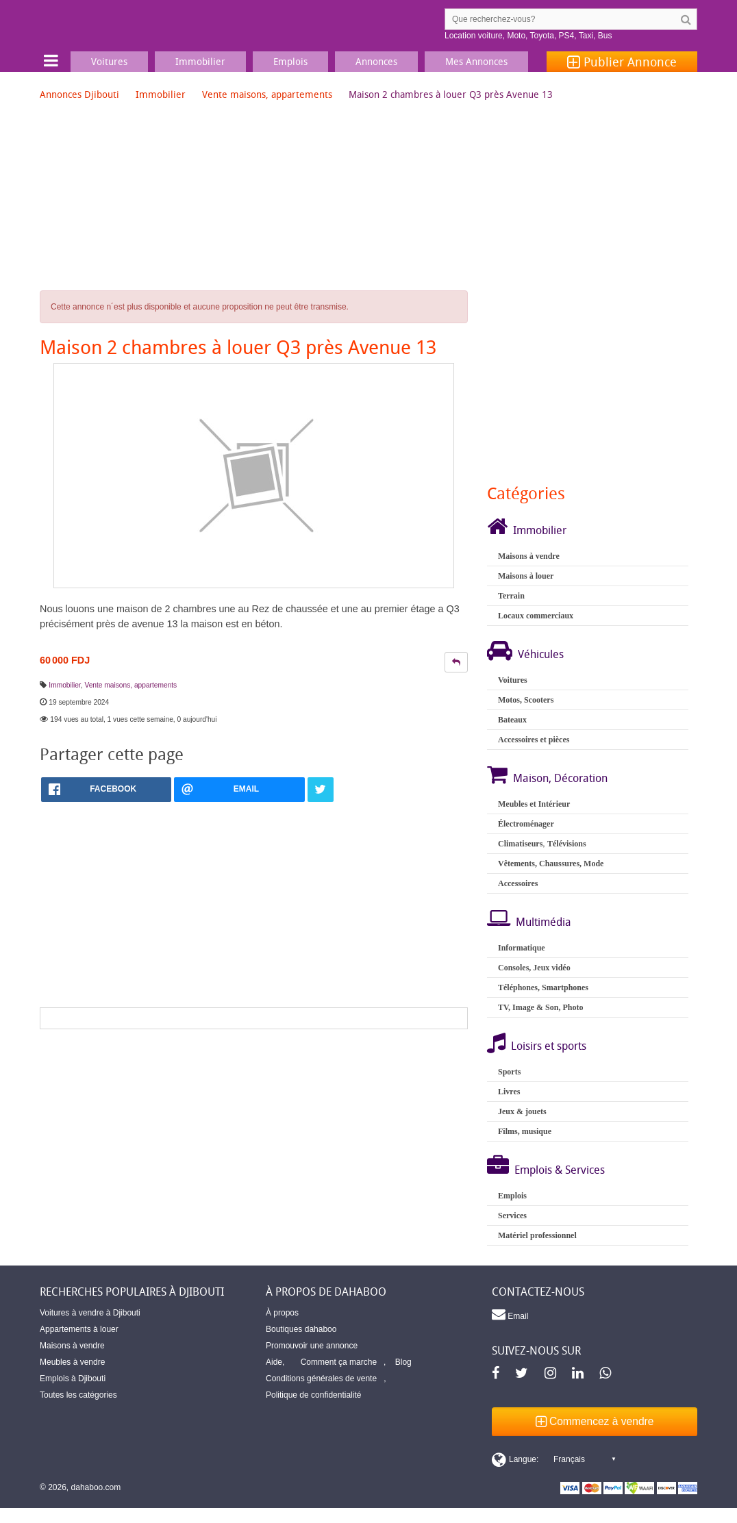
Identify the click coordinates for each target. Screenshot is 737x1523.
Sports (509, 1072)
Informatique (521, 948)
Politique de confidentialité (313, 1395)
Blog (403, 1362)
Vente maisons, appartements (267, 94)
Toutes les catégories (78, 1395)
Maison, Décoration (560, 777)
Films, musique (524, 1131)
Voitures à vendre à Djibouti (90, 1313)
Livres (509, 1091)
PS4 (567, 35)
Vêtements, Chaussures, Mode (550, 863)
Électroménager (526, 824)
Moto (516, 35)
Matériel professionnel (537, 1235)
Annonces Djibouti (79, 94)
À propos (282, 1313)
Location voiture (474, 35)
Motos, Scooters (525, 700)
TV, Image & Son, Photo (540, 1007)
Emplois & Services (559, 1169)
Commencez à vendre (595, 1421)
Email (510, 1314)
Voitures (512, 680)
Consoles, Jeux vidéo (534, 967)
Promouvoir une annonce (312, 1345)
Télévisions (566, 843)
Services (512, 1215)
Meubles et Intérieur (534, 804)
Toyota (542, 35)
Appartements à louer (79, 1329)
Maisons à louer (525, 576)
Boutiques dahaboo (301, 1329)
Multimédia (543, 921)
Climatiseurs (520, 843)
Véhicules (541, 654)
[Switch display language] (553, 1459)
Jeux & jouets (522, 1111)
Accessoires (518, 883)
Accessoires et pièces (533, 739)
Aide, (275, 1362)
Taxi (586, 35)
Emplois (512, 1195)
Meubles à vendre (72, 1362)
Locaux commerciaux (535, 615)
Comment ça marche (339, 1362)
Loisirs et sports (548, 1045)
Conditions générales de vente (321, 1378)
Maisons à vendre (529, 556)
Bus (605, 35)
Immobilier (161, 94)
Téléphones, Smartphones (543, 987)
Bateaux (512, 720)
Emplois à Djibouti (72, 1378)
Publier (622, 61)
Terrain (511, 596)
